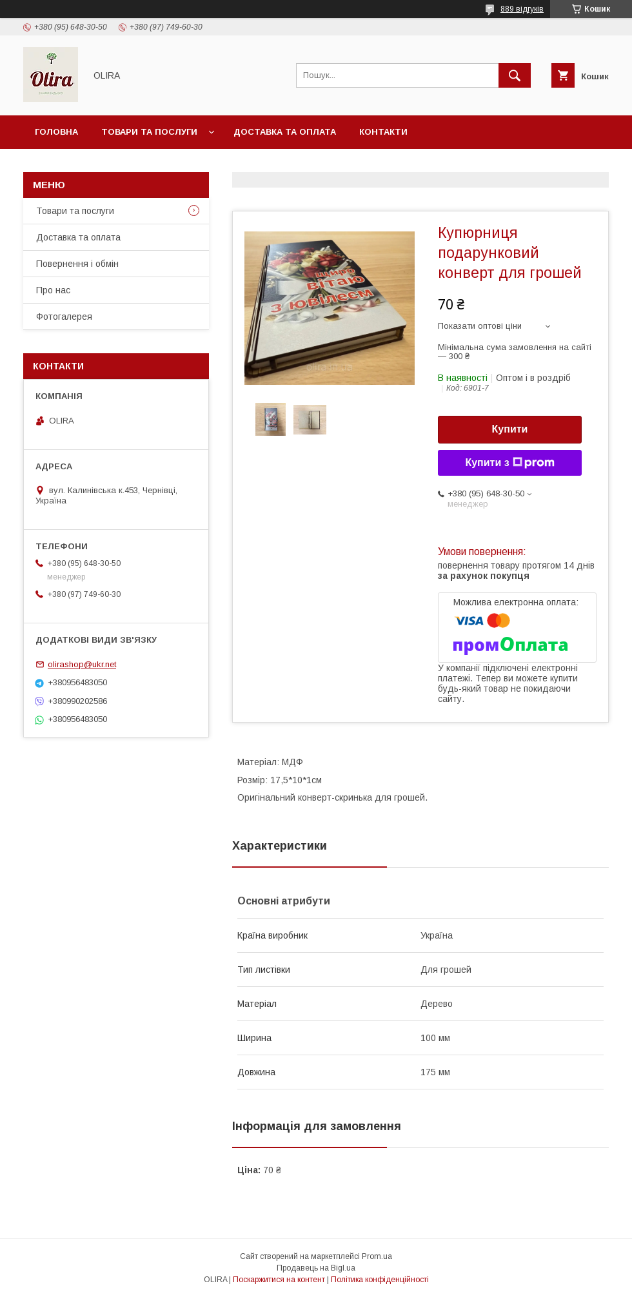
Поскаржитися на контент (279, 1279)
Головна (56, 132)
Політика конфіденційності (380, 1279)
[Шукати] (515, 75)
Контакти (383, 132)
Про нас (53, 290)
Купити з (509, 463)
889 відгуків (522, 9)
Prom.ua (377, 1256)
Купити (510, 429)
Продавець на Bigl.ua (316, 1268)
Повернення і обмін (77, 263)
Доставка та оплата (284, 132)
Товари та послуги (149, 132)
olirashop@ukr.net (82, 664)
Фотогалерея (64, 316)
